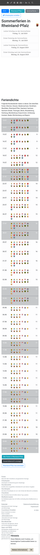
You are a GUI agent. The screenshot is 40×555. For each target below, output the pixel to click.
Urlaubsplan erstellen (11, 15)
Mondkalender (10, 523)
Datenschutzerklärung (31, 504)
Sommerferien (32, 11)
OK (31, 550)
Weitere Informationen (19, 550)
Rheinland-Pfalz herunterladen (13, 466)
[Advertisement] (19, 78)
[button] (22, 3)
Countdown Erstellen (10, 512)
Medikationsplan (20, 499)
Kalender (10, 506)
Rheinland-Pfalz (16, 11)
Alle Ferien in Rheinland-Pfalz (13, 457)
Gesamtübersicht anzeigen (12, 461)
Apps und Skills (10, 530)
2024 (5, 11)
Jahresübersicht (10, 517)
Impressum (35, 506)
